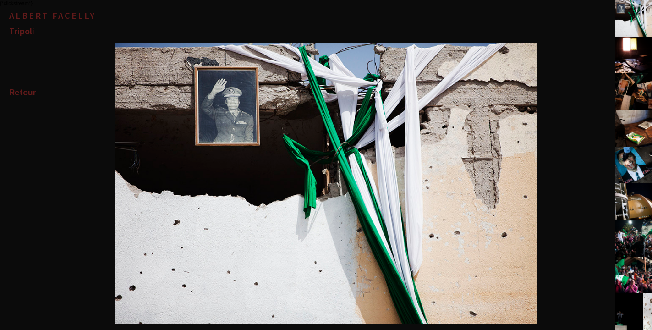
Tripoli (21, 31)
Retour (22, 92)
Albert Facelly (52, 15)
